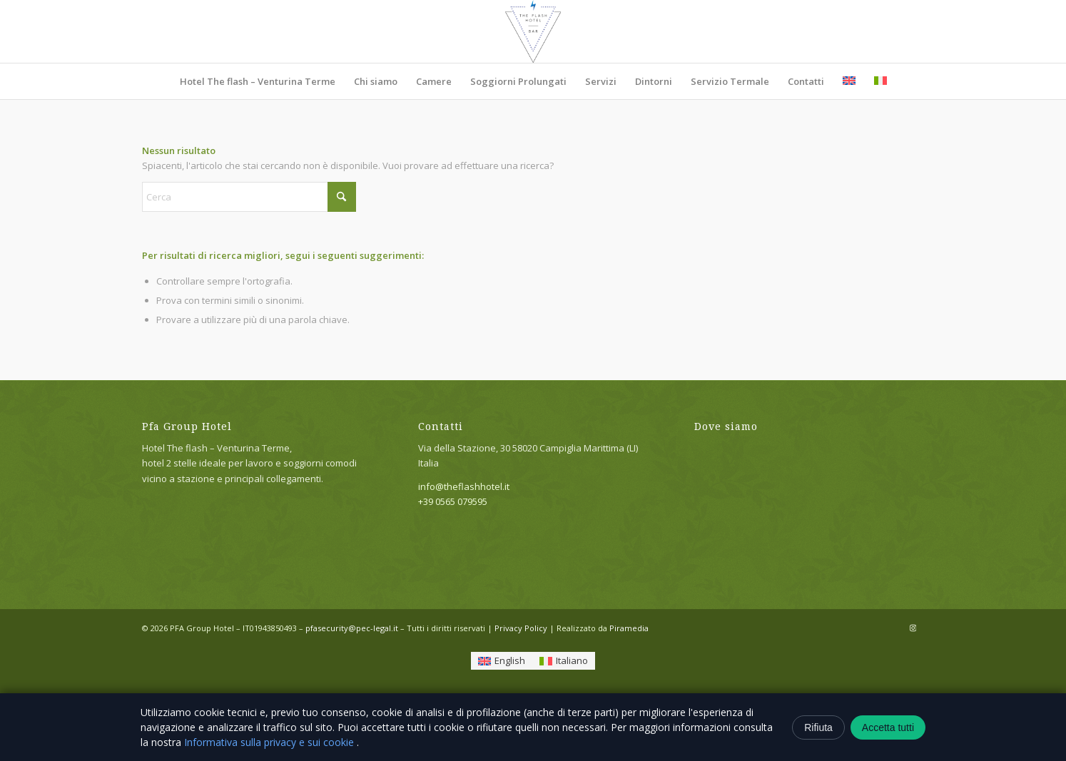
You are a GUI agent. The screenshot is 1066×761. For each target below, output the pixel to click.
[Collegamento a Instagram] (913, 627)
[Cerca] (249, 197)
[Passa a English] (501, 661)
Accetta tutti (888, 727)
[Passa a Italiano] (563, 661)
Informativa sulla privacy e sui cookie (270, 742)
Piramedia (629, 628)
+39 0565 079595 (452, 501)
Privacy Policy (520, 628)
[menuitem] (258, 81)
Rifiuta (818, 727)
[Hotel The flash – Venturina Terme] (533, 31)
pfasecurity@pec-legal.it (351, 628)
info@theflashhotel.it (463, 486)
